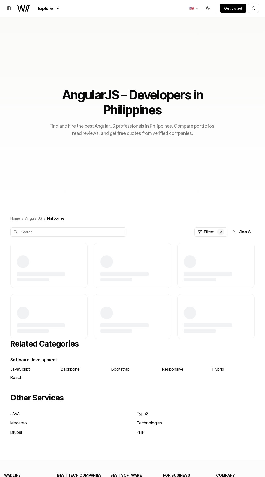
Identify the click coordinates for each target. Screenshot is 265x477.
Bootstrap (120, 369)
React (15, 377)
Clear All (242, 231)
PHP (141, 432)
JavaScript (20, 369)
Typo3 (143, 413)
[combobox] (194, 8)
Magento (18, 422)
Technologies (149, 422)
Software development (33, 359)
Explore (49, 8)
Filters (211, 232)
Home (15, 218)
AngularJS (33, 218)
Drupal (16, 432)
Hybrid (218, 369)
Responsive (172, 369)
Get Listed (233, 8)
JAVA (15, 413)
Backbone (70, 369)
